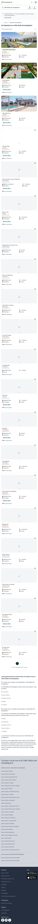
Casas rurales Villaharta (7, 829)
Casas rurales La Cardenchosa (8, 820)
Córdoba (6, 22)
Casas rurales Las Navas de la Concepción (10, 806)
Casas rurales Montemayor (7, 832)
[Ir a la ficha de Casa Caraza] (19, 545)
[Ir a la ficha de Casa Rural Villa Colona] (19, 40)
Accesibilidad (4, 893)
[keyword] (14, 7)
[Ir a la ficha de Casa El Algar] (19, 136)
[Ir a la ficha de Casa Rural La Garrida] (19, 575)
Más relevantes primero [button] (19, 29)
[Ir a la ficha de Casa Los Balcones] (19, 265)
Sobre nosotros (5, 872)
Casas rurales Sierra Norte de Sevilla (10, 860)
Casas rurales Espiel (6, 838)
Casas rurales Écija (6, 803)
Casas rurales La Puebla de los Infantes (10, 791)
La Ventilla (4, 731)
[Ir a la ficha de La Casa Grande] (19, 325)
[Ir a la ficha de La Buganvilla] (19, 356)
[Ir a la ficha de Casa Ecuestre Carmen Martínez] (19, 169)
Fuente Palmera (5, 695)
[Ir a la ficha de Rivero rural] (19, 202)
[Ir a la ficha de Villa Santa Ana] (19, 103)
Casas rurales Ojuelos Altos (8, 844)
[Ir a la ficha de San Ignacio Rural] (19, 605)
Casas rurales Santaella (7, 814)
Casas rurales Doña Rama (7, 846)
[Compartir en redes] (31, 2)
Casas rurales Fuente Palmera (8, 780)
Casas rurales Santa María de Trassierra (10, 797)
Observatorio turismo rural (7, 878)
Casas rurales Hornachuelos (8, 774)
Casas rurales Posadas (7, 771)
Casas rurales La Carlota (7, 794)
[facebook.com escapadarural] (2, 921)
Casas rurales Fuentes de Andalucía (10, 826)
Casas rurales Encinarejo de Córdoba (10, 785)
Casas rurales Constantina (7, 823)
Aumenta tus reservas (6, 903)
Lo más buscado (5, 910)
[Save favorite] (35, 33)
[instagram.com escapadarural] (6, 921)
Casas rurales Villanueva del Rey (9, 835)
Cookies (3, 887)
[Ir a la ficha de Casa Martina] (19, 71)
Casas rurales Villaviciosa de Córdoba (10, 809)
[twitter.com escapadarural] (9, 921)
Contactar (3, 890)
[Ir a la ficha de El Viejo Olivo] (19, 638)
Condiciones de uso (6, 881)
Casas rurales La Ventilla (7, 782)
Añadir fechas (7, 17)
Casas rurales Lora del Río (7, 812)
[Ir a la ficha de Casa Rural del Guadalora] (19, 482)
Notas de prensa (5, 875)
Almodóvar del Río (6, 698)
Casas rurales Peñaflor (6, 788)
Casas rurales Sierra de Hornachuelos (10, 857)
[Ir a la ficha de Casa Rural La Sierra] (19, 295)
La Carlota (4, 704)
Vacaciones (4, 913)
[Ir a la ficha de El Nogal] (19, 419)
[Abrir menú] (35, 2)
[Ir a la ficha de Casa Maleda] (19, 452)
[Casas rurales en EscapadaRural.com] (6, 2)
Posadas (3, 701)
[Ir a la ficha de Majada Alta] (19, 515)
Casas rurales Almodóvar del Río (9, 777)
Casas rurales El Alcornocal (8, 841)
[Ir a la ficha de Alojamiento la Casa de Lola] (19, 235)
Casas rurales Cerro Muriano (8, 817)
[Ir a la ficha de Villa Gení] (19, 386)
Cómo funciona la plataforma (8, 896)
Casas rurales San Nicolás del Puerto (10, 849)
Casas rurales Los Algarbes (8, 800)
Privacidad (3, 884)
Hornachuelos (4, 691)
